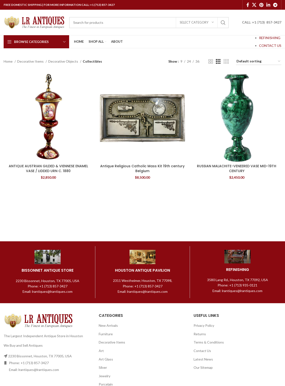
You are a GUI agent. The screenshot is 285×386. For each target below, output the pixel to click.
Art (101, 351)
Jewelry (104, 376)
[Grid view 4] (226, 62)
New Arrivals (108, 325)
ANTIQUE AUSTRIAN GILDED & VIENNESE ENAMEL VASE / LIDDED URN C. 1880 (48, 168)
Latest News (203, 359)
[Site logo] (34, 22)
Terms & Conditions (209, 342)
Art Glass (106, 359)
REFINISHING (269, 38)
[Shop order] (258, 61)
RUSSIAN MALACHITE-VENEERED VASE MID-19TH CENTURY (236, 168)
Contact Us (202, 351)
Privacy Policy (204, 325)
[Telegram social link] (275, 4)
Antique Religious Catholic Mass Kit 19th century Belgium (142, 168)
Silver (103, 367)
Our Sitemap (203, 367)
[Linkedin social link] (268, 4)
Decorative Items (30, 61)
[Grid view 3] (218, 62)
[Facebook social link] (248, 4)
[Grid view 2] (210, 62)
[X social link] (254, 4)
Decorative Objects (63, 61)
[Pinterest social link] (261, 4)
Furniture (106, 334)
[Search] (149, 22)
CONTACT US (270, 45)
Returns (200, 334)
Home (8, 61)
